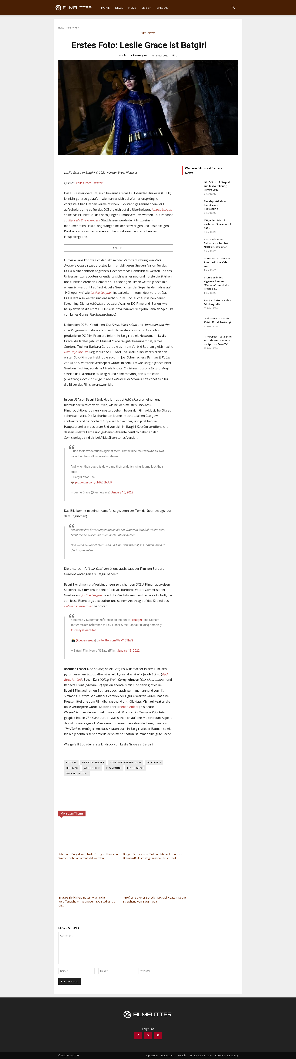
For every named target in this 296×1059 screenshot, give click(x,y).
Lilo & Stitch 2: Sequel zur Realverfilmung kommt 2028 (217, 185)
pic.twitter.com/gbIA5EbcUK (93, 482)
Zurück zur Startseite (201, 1055)
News (119, 7)
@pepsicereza (85, 640)
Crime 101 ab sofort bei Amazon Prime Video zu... (217, 262)
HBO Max (72, 768)
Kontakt (182, 1055)
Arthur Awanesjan (135, 55)
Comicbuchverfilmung (125, 762)
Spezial (162, 7)
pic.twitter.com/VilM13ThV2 (115, 640)
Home (105, 7)
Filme (132, 7)
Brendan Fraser (93, 762)
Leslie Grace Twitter (88, 183)
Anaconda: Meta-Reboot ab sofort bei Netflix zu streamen (216, 243)
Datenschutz (167, 1055)
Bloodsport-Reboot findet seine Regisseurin (215, 205)
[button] (233, 8)
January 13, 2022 (128, 650)
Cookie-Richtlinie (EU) (226, 1055)
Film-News (71, 27)
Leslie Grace (135, 768)
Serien (146, 7)
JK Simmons (114, 768)
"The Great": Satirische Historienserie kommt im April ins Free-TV (218, 340)
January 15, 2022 (122, 492)
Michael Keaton (77, 773)
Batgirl (71, 762)
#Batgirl (136, 620)
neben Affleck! (129, 707)
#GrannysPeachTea (83, 630)
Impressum (152, 1055)
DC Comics (154, 762)
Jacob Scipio (92, 768)
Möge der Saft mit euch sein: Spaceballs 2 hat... (217, 224)
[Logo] (76, 7)
